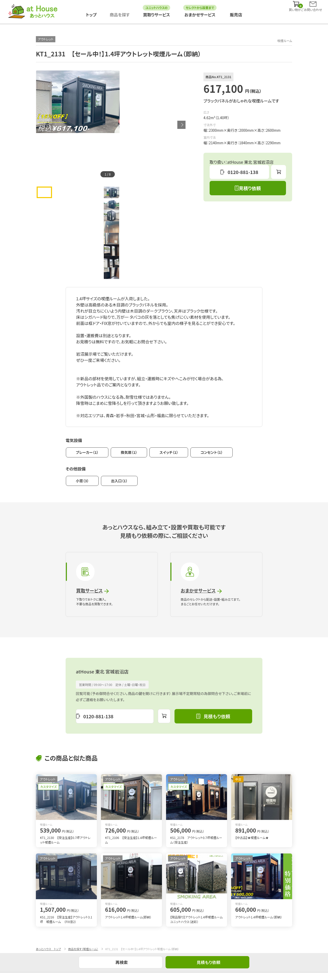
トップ (91, 15)
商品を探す (120, 15)
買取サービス (88, 519)
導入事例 (42, 926)
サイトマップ (173, 938)
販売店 (236, 15)
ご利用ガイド (173, 932)
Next (181, 125)
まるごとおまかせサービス (182, 920)
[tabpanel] (111, 126)
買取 (168, 926)
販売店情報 (43, 932)
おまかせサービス (196, 519)
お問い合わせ (174, 944)
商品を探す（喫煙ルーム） (83, 878)
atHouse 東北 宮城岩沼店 (105, 600)
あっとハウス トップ (48, 878)
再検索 (121, 962)
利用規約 (42, 944)
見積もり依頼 (208, 962)
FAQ (39, 938)
